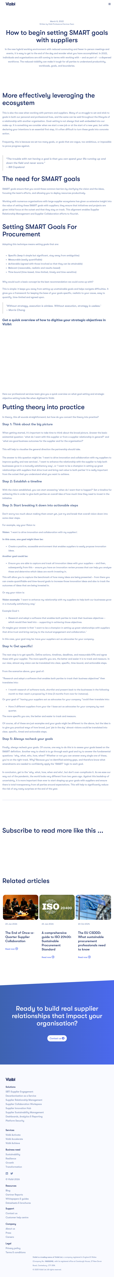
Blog (8, 1190)
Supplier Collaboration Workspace (24, 1104)
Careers (10, 1237)
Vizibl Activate (13, 1135)
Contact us (57, 1038)
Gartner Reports (14, 1194)
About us (10, 1228)
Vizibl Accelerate (14, 1139)
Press (8, 1233)
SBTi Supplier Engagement (19, 1091)
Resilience (11, 1158)
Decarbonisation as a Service (21, 1096)
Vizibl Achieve (13, 1143)
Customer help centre (17, 1217)
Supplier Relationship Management (24, 1100)
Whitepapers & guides (17, 1199)
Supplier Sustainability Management (25, 1112)
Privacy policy (13, 1248)
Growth (10, 1162)
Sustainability (13, 1154)
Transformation (14, 1167)
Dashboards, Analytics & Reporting (24, 1116)
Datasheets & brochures (18, 1203)
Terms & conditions (16, 1252)
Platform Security (15, 1120)
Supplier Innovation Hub (18, 1108)
